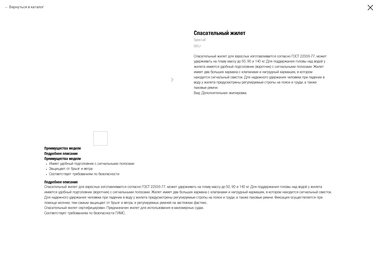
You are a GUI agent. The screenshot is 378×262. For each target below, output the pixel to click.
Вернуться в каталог (26, 7)
